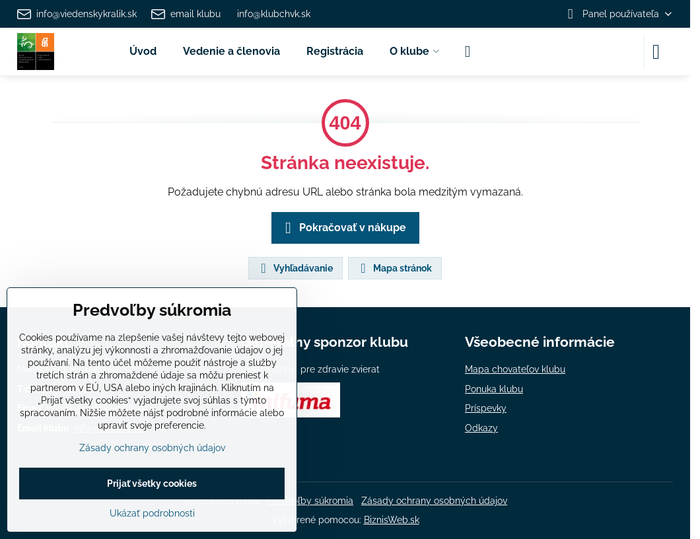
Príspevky (486, 408)
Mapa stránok (394, 268)
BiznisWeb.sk (391, 520)
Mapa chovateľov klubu (515, 369)
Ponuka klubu (494, 389)
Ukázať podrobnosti (152, 513)
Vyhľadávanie (295, 268)
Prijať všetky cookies (152, 483)
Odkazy (481, 428)
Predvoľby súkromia (310, 500)
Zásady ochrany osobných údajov (434, 500)
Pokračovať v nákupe (343, 228)
